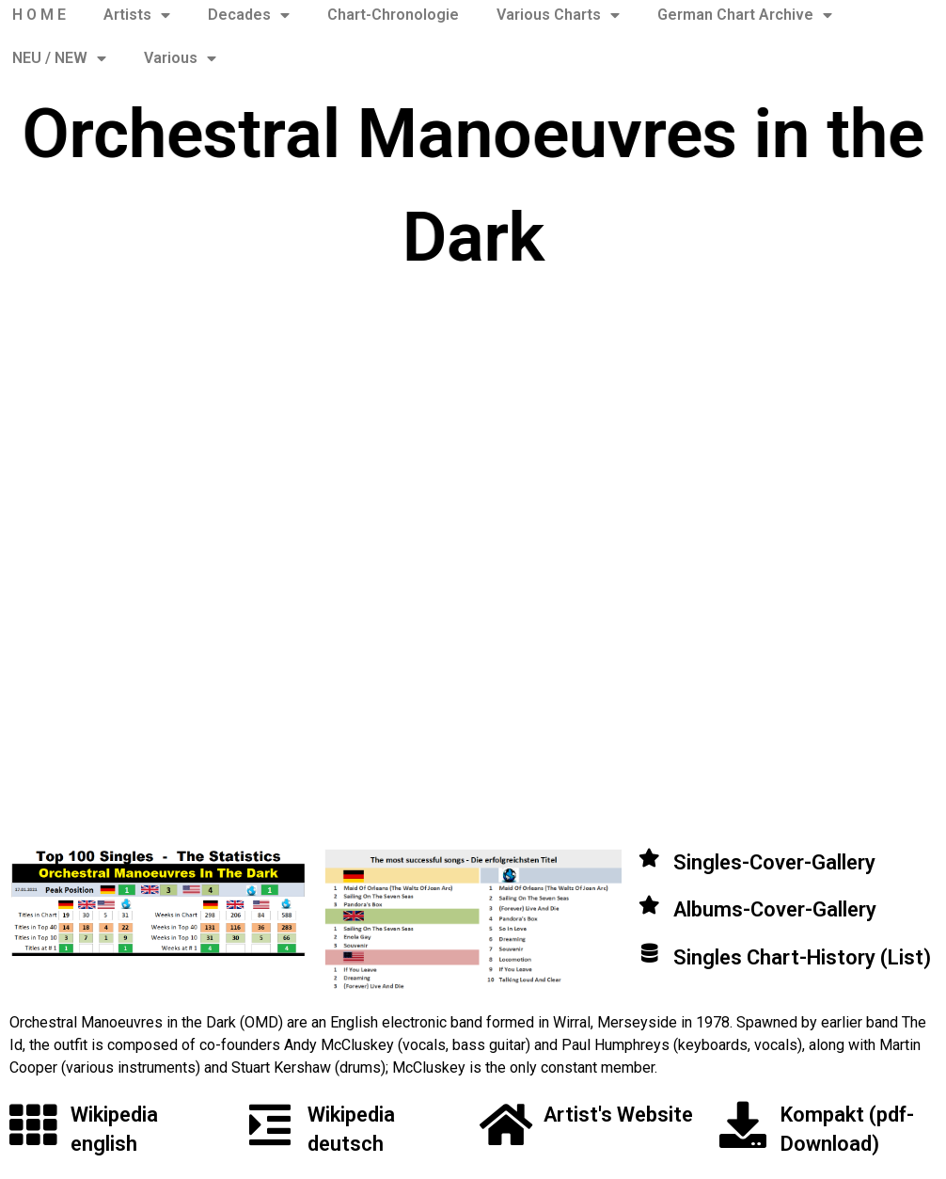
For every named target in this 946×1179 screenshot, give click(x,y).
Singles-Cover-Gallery (774, 862)
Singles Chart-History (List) (802, 957)
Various (180, 58)
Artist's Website (618, 1114)
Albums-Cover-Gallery (774, 909)
